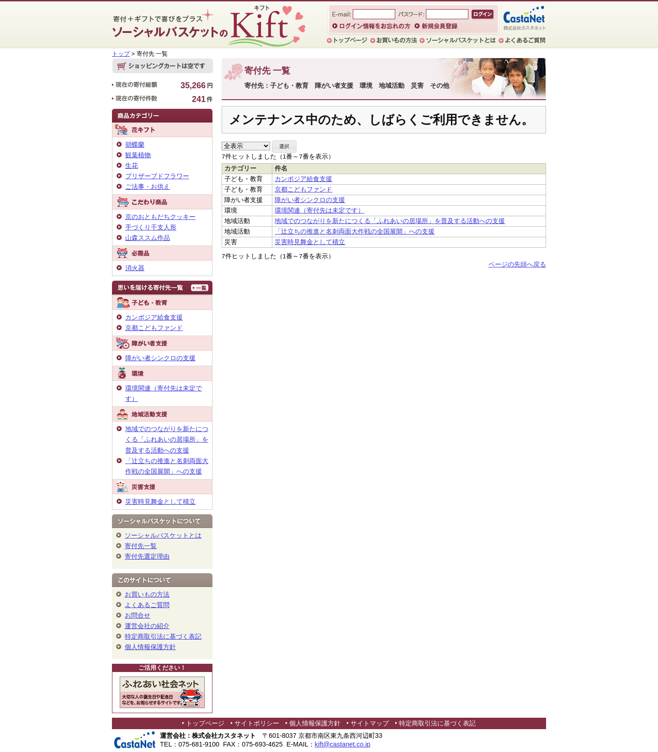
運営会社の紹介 (147, 625)
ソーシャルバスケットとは (163, 535)
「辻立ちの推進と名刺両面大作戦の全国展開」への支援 (355, 231)
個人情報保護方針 (150, 647)
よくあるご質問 (147, 604)
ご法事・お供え (147, 186)
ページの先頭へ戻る (517, 264)
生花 (131, 165)
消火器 (134, 268)
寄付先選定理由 (147, 556)
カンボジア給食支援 (303, 179)
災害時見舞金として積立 (310, 242)
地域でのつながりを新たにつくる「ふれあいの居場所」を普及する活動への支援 (390, 221)
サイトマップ (369, 723)
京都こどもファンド (303, 189)
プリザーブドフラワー (157, 176)
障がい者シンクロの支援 (310, 200)
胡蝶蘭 (134, 144)
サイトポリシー (256, 723)
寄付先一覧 (141, 545)
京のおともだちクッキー (160, 216)
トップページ (205, 723)
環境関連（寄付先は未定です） (319, 210)
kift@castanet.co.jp (343, 744)
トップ (121, 53)
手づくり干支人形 (150, 227)
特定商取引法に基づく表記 (163, 636)
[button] (284, 146)
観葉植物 (138, 155)
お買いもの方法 (147, 594)
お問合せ (137, 615)
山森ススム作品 (147, 237)
